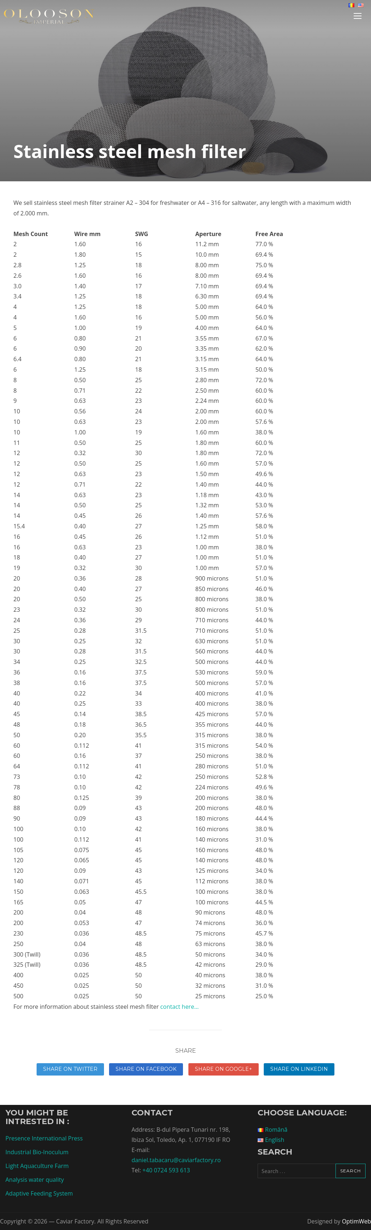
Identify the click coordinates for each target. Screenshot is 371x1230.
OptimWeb (356, 1221)
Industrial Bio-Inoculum (36, 1152)
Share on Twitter (70, 1069)
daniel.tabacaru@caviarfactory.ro (176, 1160)
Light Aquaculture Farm (37, 1166)
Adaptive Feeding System (39, 1193)
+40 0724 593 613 (166, 1170)
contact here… (179, 1007)
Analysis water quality (34, 1180)
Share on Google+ (223, 1069)
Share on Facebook (146, 1069)
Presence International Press (44, 1138)
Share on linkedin (299, 1069)
